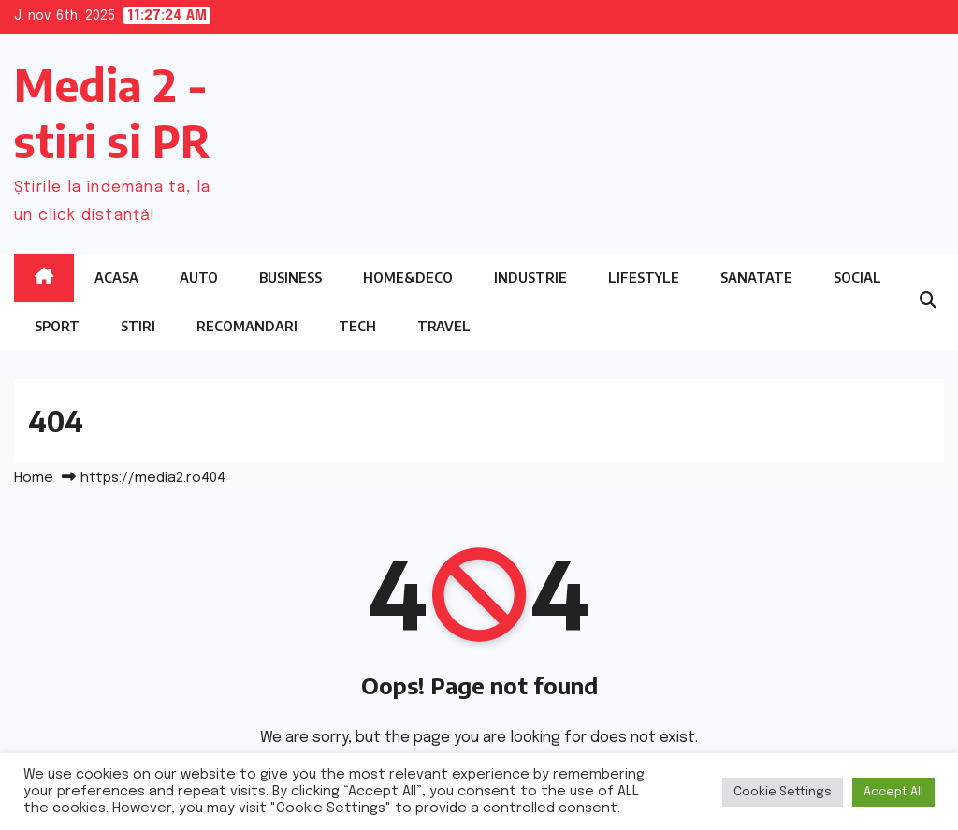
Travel (444, 326)
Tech (357, 326)
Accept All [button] (893, 792)
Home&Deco (408, 277)
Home (33, 478)
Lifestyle (643, 277)
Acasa (116, 277)
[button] (928, 301)
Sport (57, 326)
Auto (199, 277)
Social (857, 277)
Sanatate (756, 277)
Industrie (530, 277)
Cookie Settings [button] (782, 792)
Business (290, 277)
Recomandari (247, 326)
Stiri (138, 326)
